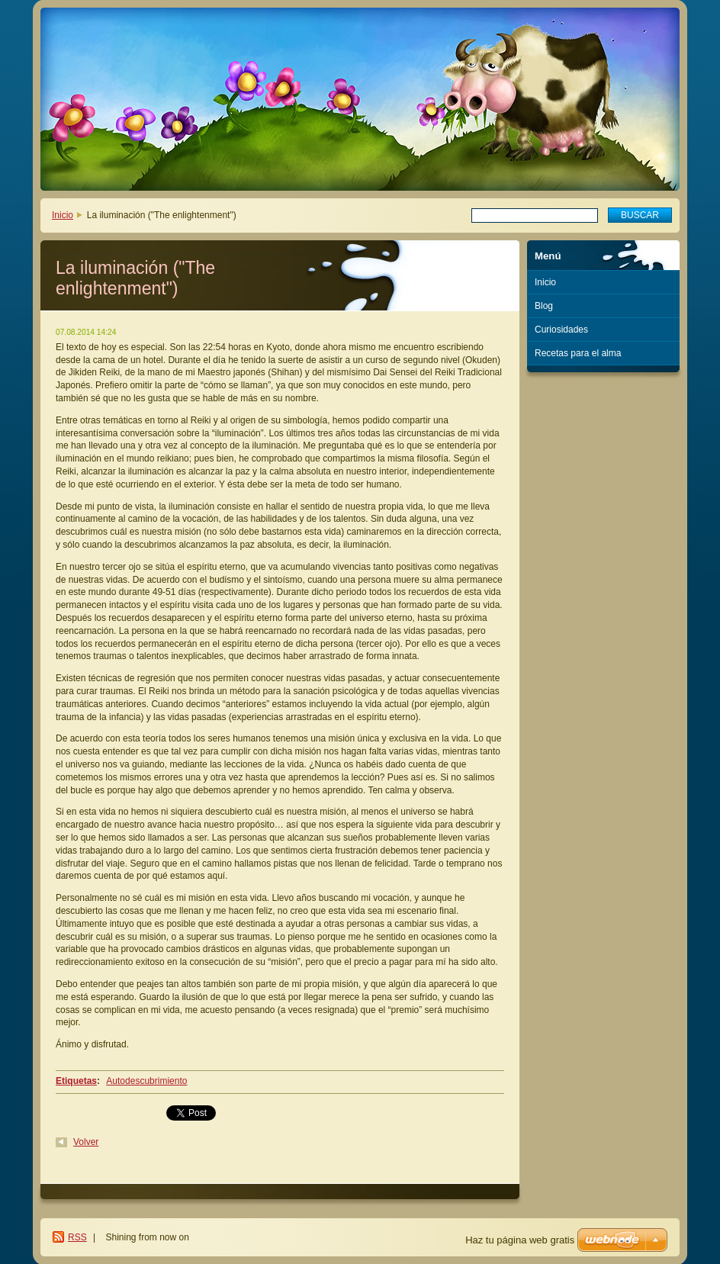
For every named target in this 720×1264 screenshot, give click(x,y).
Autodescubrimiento (146, 1081)
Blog (544, 306)
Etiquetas (76, 1081)
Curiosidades (561, 329)
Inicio (62, 215)
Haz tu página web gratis (519, 1240)
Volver (85, 1142)
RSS (77, 1237)
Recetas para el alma (578, 353)
